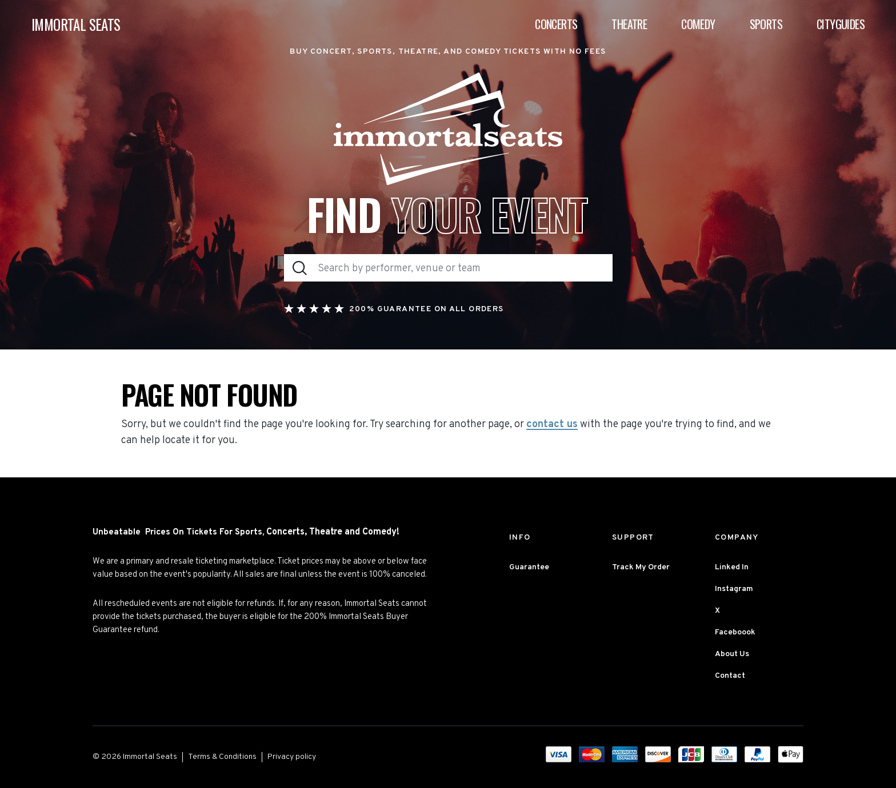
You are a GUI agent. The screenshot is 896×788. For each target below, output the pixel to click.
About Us (732, 654)
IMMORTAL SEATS (76, 24)
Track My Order (641, 567)
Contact (730, 676)
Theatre (629, 24)
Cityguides (841, 24)
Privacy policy (291, 757)
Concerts (556, 24)
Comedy (698, 24)
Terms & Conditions (222, 757)
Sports (766, 24)
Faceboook (735, 632)
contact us (552, 425)
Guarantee (529, 567)
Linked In (732, 567)
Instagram (734, 589)
